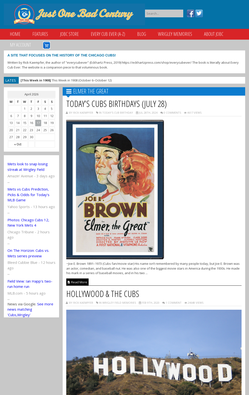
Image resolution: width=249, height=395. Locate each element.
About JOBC (213, 34)
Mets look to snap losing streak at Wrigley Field (27, 166)
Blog (141, 34)
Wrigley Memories (175, 34)
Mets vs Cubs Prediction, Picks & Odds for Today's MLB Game (28, 194)
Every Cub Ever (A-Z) (108, 34)
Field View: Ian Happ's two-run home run (29, 284)
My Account (20, 45)
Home (15, 34)
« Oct (17, 144)
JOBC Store (69, 34)
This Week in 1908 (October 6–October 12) (66, 80)
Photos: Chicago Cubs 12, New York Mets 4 (28, 222)
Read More (77, 282)
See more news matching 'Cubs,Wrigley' (30, 309)
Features (40, 34)
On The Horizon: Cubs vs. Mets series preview (28, 253)
